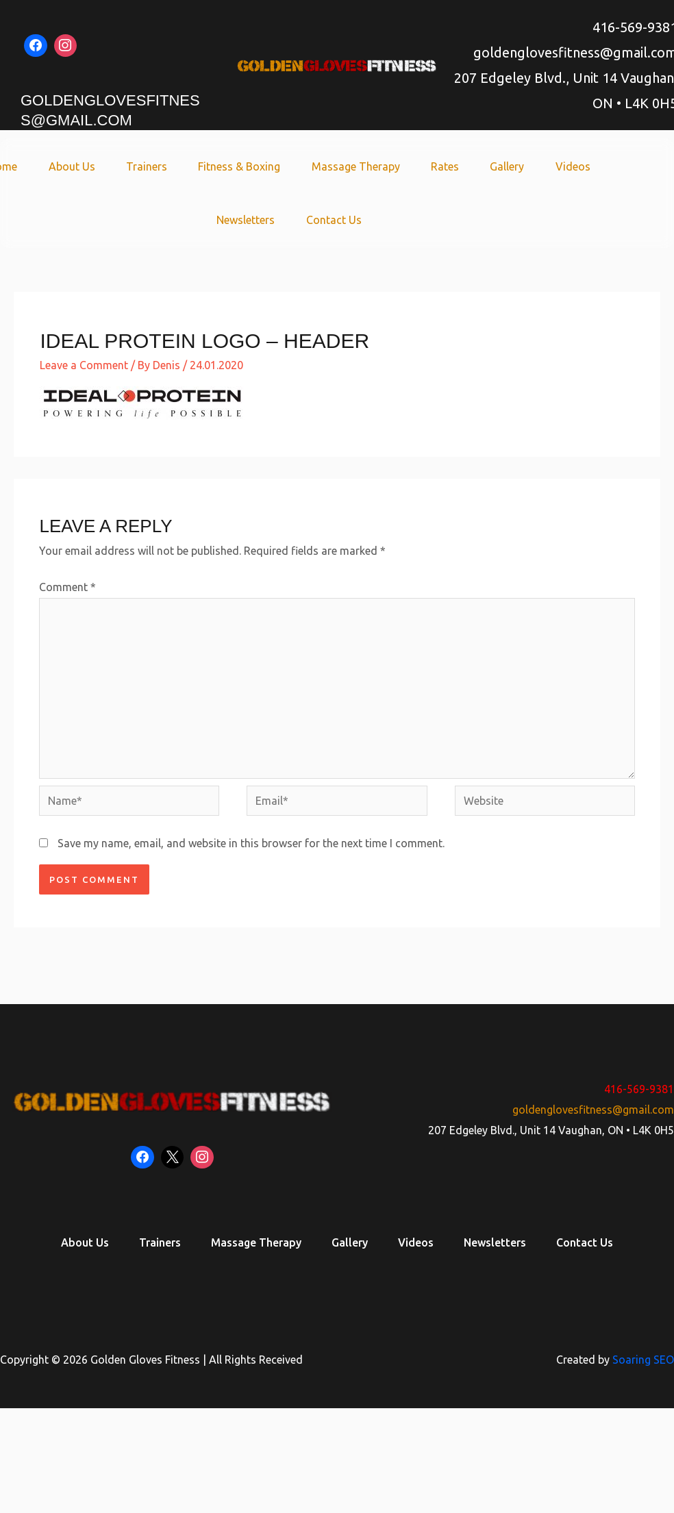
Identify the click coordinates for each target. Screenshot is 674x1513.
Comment (67, 587)
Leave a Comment (84, 365)
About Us (81, 166)
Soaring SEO (643, 1359)
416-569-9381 (639, 1089)
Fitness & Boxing (241, 166)
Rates (439, 166)
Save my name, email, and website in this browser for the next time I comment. (251, 843)
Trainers (152, 166)
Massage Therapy (354, 166)
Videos (559, 166)
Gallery (498, 166)
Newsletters (248, 220)
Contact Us (332, 220)
